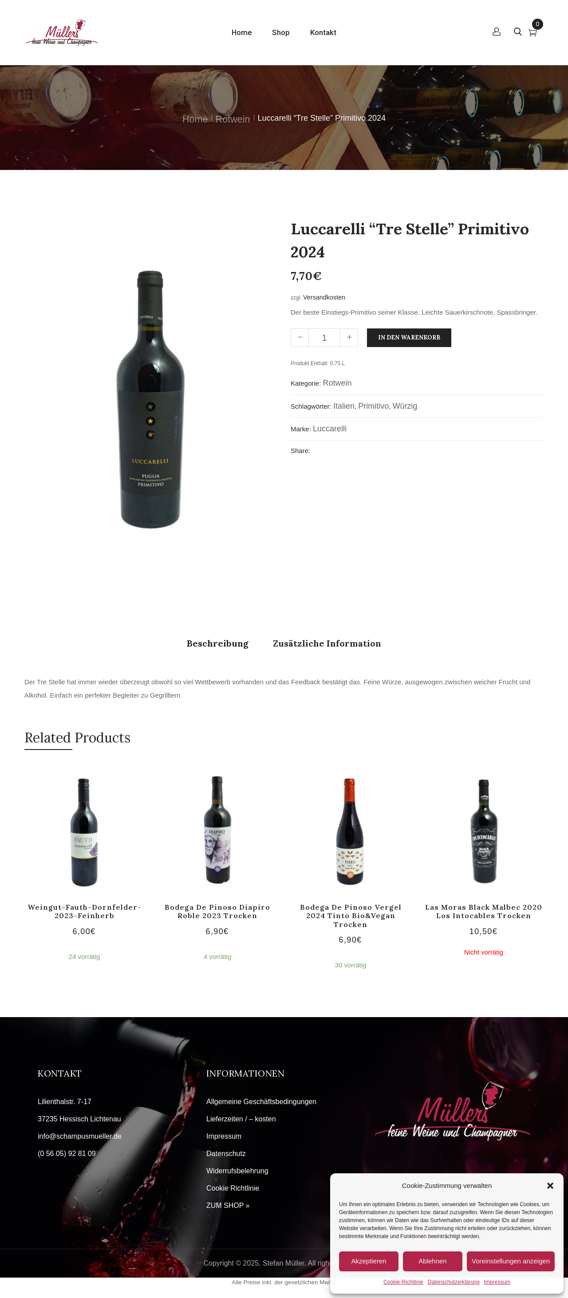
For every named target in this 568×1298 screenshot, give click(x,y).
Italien (344, 406)
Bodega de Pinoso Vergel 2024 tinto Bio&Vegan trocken (351, 916)
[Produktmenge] (324, 338)
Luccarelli (330, 428)
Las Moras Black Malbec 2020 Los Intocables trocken (483, 911)
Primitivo (373, 406)
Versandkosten (324, 297)
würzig (405, 406)
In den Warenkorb (409, 337)
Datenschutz (226, 1153)
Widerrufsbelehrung (237, 1171)
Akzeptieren (368, 1261)
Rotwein (233, 119)
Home (195, 119)
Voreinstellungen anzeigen (511, 1261)
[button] (550, 1185)
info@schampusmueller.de (80, 1136)
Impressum (497, 1282)
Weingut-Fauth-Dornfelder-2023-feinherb (85, 911)
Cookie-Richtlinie (403, 1282)
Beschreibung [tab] (217, 643)
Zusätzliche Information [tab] (327, 643)
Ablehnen (432, 1261)
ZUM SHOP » (228, 1205)
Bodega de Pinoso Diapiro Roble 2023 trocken (217, 911)
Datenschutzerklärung (454, 1282)
